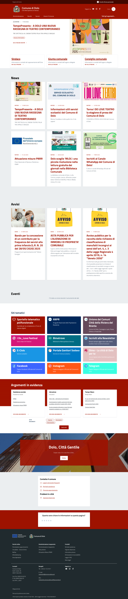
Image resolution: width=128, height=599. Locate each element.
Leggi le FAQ (68, 557)
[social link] (92, 9)
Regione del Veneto (17, 2)
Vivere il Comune (49, 16)
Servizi (38, 16)
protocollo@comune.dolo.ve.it (47, 574)
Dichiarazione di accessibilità (72, 555)
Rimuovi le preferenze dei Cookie (21, 593)
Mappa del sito (16, 589)
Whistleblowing (16, 555)
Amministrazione (18, 16)
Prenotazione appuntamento (20, 547)
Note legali (68, 560)
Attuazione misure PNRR (29, 159)
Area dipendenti (16, 557)
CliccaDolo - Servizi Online (19, 550)
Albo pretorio (42, 550)
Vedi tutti (64, 427)
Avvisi (16, 232)
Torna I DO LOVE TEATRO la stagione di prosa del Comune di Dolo (100, 112)
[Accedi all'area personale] (105, 2)
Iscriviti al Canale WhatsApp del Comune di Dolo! (101, 162)
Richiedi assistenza (70, 547)
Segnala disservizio (70, 550)
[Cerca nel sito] (113, 9)
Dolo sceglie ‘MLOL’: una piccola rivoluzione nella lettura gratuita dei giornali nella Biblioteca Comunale (64, 165)
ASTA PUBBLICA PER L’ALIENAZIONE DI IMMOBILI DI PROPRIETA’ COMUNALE (65, 240)
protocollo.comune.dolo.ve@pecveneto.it (50, 580)
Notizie (17, 105)
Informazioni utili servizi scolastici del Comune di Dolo (64, 112)
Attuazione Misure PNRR (45, 552)
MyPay (14, 552)
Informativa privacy (70, 552)
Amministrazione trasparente (47, 547)
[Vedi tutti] (20, 43)
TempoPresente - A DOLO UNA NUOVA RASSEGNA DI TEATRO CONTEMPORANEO (29, 114)
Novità (30, 16)
